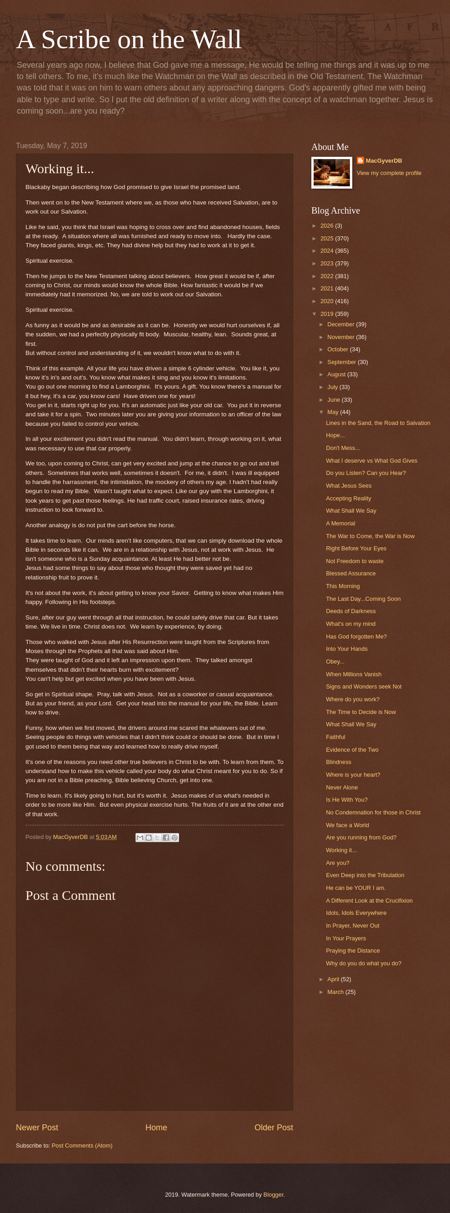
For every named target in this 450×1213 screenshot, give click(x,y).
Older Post (274, 1127)
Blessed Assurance (351, 573)
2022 (327, 276)
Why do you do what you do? (363, 963)
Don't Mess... (343, 447)
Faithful (335, 737)
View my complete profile (389, 173)
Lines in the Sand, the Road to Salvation (378, 422)
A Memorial (340, 523)
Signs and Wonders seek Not (364, 686)
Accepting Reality (348, 498)
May (333, 412)
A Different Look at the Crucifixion (369, 900)
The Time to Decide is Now (361, 712)
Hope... (335, 435)
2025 (327, 238)
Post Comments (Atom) (82, 1145)
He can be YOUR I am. (355, 887)
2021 (327, 288)
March (336, 991)
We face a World (347, 825)
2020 (327, 301)
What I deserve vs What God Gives (371, 460)
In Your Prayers (346, 938)
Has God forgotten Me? (356, 636)
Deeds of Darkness (351, 611)
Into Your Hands (347, 648)
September (342, 362)
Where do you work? (353, 699)
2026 (327, 225)
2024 (327, 250)
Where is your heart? (353, 774)
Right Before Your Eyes (356, 548)
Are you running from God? (361, 837)
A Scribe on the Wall (129, 39)
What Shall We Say (351, 510)
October (338, 349)
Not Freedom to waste (355, 561)
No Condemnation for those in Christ (373, 812)
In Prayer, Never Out (352, 925)
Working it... (341, 850)
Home (156, 1127)
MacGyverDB (384, 160)
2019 (327, 313)
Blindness (338, 762)
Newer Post (37, 1127)
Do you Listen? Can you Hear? (366, 472)
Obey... (335, 661)
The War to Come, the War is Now (370, 536)
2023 (327, 263)
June (334, 399)
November (341, 337)
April (333, 979)
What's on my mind (350, 623)
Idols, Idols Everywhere (356, 912)
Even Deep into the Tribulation (365, 875)
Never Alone (342, 787)
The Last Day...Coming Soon (363, 598)
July (333, 387)
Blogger (274, 1194)
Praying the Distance (353, 950)
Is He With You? (347, 799)
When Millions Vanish (353, 674)
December (341, 324)
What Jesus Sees (348, 485)
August (337, 374)
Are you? (338, 862)
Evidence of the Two (352, 749)
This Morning (343, 586)
